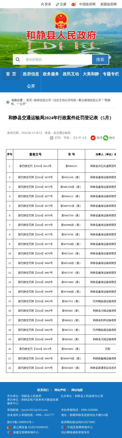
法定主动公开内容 (64, 100)
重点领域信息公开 (89, 100)
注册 (63, 4)
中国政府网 (87, 4)
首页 (29, 100)
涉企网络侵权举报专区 (75, 432)
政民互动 (71, 74)
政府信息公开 (31, 80)
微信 (112, 137)
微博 (99, 137)
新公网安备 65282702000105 (30, 427)
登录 (48, 4)
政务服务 (51, 74)
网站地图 (77, 390)
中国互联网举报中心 (80, 427)
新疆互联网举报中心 (26, 432)
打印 (58, 137)
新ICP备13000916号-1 (20, 422)
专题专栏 (111, 74)
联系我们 (43, 390)
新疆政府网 (108, 4)
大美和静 (91, 74)
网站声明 (60, 390)
